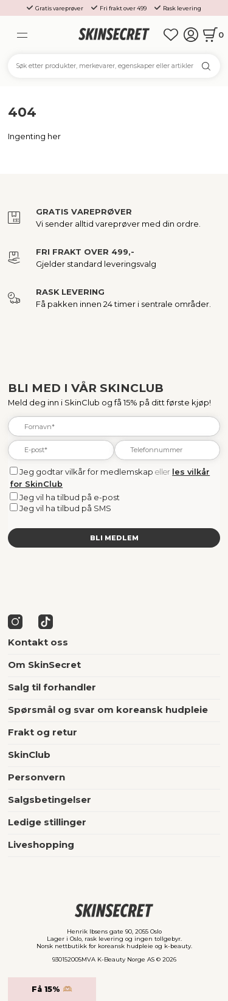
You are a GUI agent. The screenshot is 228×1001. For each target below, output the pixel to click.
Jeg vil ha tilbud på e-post (69, 497)
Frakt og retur (42, 732)
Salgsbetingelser (49, 799)
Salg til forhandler (52, 687)
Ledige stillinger (47, 822)
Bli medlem (114, 538)
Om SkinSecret (44, 664)
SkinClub (29, 754)
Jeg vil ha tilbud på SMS (65, 508)
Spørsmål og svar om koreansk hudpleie (108, 709)
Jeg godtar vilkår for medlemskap (86, 471)
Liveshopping (41, 844)
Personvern (36, 777)
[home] (113, 34)
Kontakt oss (38, 642)
